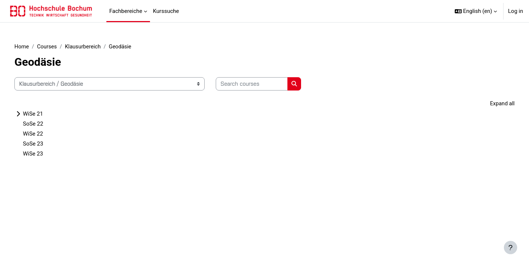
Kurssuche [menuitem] (166, 11)
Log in (515, 11)
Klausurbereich (96, 47)
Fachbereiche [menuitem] (125, 11)
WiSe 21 (45, 114)
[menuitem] (185, 11)
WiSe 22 (45, 134)
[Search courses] (264, 84)
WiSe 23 (45, 154)
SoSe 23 (45, 144)
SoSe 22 (45, 124)
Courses (60, 47)
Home (33, 47)
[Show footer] (510, 247)
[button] (476, 11)
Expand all (490, 104)
